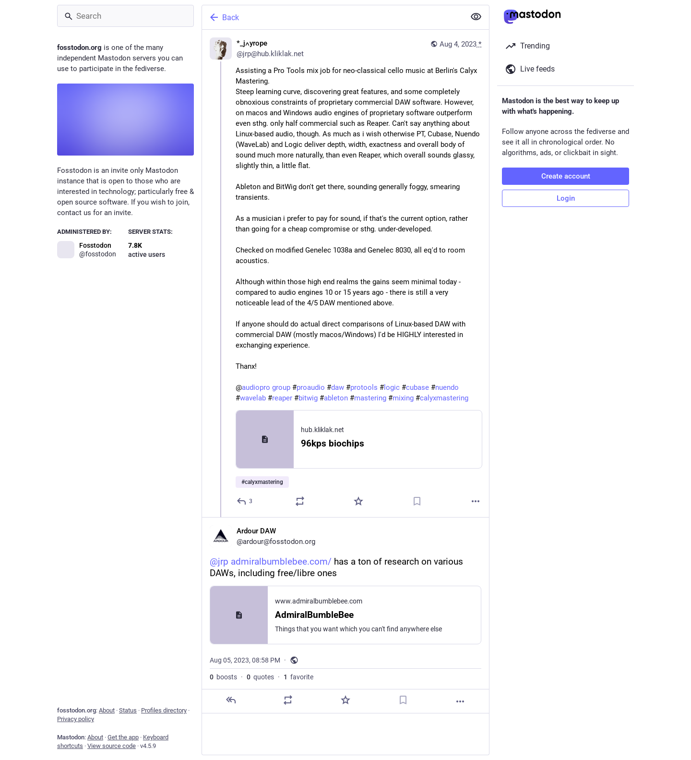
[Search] (125, 16)
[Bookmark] (417, 501)
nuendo (447, 387)
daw (337, 387)
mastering (370, 398)
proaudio (311, 387)
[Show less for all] (476, 16)
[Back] (332, 17)
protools (364, 387)
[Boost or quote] (300, 501)
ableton (336, 398)
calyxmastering (444, 398)
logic (392, 387)
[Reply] (245, 501)
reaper (282, 398)
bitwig (308, 398)
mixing (403, 398)
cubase (417, 387)
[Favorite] (358, 501)
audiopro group (266, 387)
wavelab (253, 398)
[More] (475, 501)
